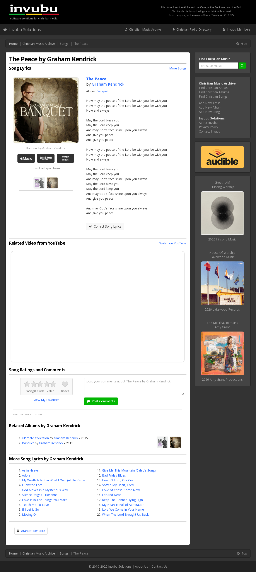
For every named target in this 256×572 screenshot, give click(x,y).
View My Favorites (46, 400)
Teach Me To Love (35, 505)
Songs (64, 43)
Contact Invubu (209, 131)
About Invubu (208, 123)
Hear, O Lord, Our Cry (117, 480)
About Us (141, 566)
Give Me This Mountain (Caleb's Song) (129, 470)
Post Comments (101, 401)
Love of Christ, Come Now (121, 490)
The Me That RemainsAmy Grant (222, 325)
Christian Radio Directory (192, 29)
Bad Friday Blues (114, 475)
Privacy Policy (208, 127)
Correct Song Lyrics (105, 226)
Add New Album (210, 107)
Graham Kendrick (108, 84)
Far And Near (111, 495)
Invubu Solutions (22, 29)
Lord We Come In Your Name (123, 509)
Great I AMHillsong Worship (222, 184)
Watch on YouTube (172, 243)
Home (13, 43)
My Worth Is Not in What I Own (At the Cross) (54, 480)
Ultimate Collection (35, 438)
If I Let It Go (30, 509)
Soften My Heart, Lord (118, 485)
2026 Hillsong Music (222, 239)
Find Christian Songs (213, 96)
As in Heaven (31, 470)
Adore (26, 475)
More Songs (177, 68)
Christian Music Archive (143, 29)
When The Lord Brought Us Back (125, 514)
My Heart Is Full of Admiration (123, 505)
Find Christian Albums (214, 92)
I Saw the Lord (32, 485)
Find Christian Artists (213, 88)
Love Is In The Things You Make (44, 500)
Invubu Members (237, 29)
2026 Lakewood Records (222, 309)
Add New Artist (209, 103)
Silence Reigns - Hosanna (40, 495)
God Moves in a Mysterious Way (45, 490)
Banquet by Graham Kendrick (45, 148)
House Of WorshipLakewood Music (222, 255)
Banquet (103, 91)
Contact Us (159, 566)
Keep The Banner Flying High (122, 500)
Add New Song (209, 112)
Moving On (30, 514)
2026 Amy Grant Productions (222, 379)
